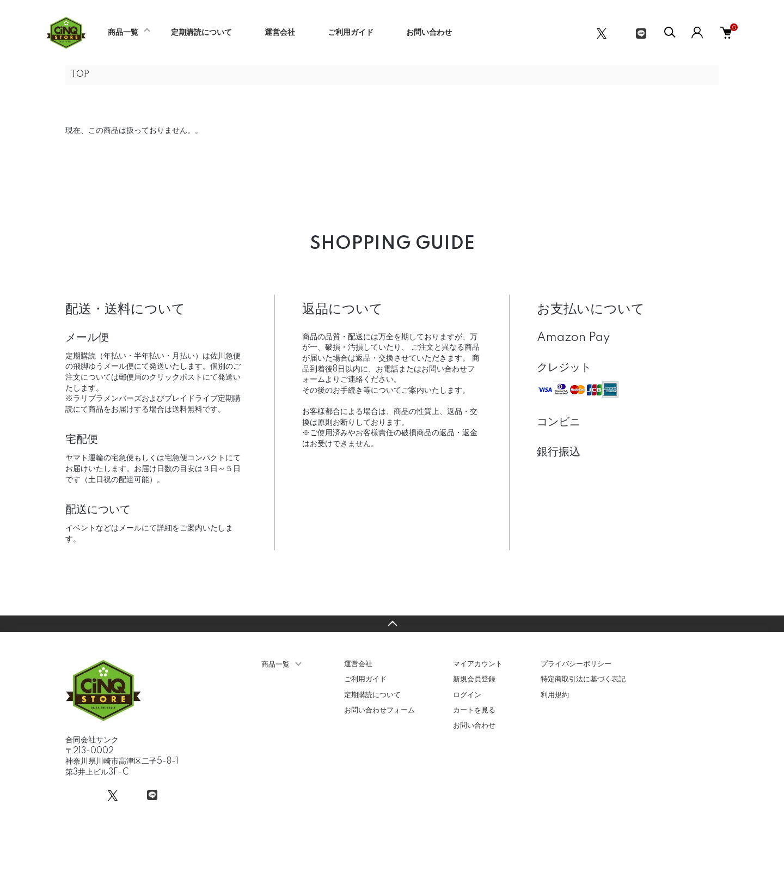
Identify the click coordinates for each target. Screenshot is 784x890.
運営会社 (280, 32)
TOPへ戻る (392, 623)
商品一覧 (123, 32)
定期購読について (201, 32)
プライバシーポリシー (576, 664)
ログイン (467, 695)
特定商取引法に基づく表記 (583, 679)
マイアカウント (478, 664)
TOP (80, 74)
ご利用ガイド (350, 32)
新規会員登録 (474, 679)
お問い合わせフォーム (379, 710)
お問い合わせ (429, 32)
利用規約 (555, 695)
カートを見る (474, 710)
